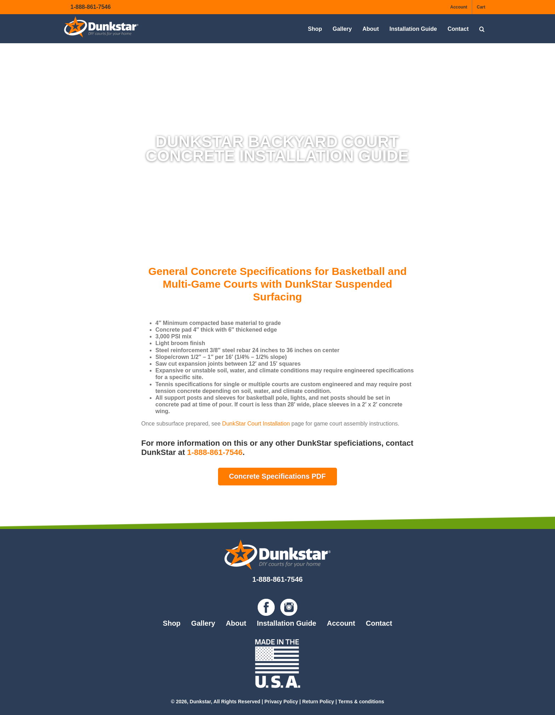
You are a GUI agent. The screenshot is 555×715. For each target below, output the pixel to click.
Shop (172, 623)
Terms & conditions (361, 701)
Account (341, 623)
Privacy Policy (281, 701)
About (236, 623)
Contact (379, 623)
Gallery (203, 623)
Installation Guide (286, 623)
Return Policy (318, 701)
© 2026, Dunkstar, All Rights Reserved (216, 701)
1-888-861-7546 (90, 7)
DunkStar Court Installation (255, 424)
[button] (482, 29)
